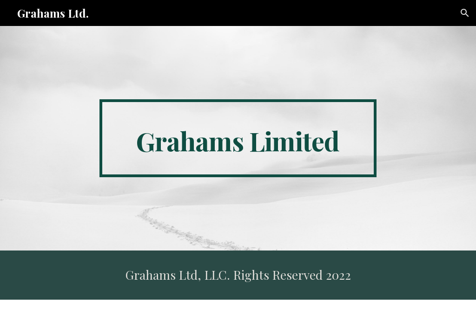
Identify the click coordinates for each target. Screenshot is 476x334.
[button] (465, 13)
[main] (237, 138)
